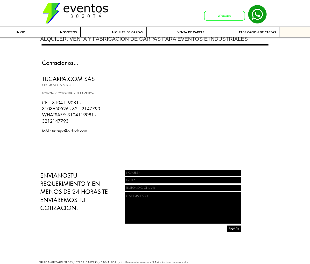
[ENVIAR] (234, 229)
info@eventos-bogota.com (135, 262)
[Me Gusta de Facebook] (53, 146)
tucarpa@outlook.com (69, 131)
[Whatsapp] (224, 16)
